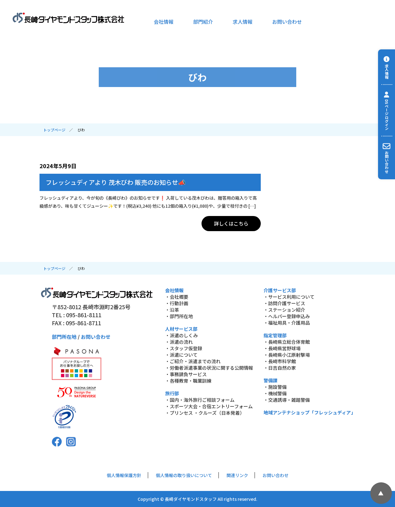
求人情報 (242, 21)
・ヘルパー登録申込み (287, 316)
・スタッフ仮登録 (183, 348)
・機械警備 (275, 393)
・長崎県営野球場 (282, 348)
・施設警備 (275, 387)
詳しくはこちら (231, 223)
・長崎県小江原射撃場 (287, 354)
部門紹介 (203, 21)
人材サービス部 (181, 329)
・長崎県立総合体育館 (287, 342)
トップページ (54, 129)
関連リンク (237, 475)
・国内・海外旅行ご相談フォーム (200, 400)
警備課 (270, 380)
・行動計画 (176, 303)
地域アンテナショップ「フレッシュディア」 (310, 412)
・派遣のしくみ (181, 335)
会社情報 (163, 21)
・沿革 (172, 309)
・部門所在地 (179, 316)
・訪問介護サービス (284, 303)
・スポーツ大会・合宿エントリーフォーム (209, 406)
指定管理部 (275, 335)
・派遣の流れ (179, 342)
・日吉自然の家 (280, 367)
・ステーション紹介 (284, 309)
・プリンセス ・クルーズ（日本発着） (204, 412)
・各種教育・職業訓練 (188, 380)
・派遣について (181, 354)
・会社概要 (176, 296)
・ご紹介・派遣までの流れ (193, 361)
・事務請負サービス (186, 374)
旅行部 (172, 393)
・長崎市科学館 (280, 361)
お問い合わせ (287, 21)
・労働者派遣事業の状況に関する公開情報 (209, 367)
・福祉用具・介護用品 (287, 322)
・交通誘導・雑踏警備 (287, 400)
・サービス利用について (289, 296)
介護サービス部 (280, 290)
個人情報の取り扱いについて (184, 475)
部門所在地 (64, 336)
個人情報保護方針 (124, 475)
